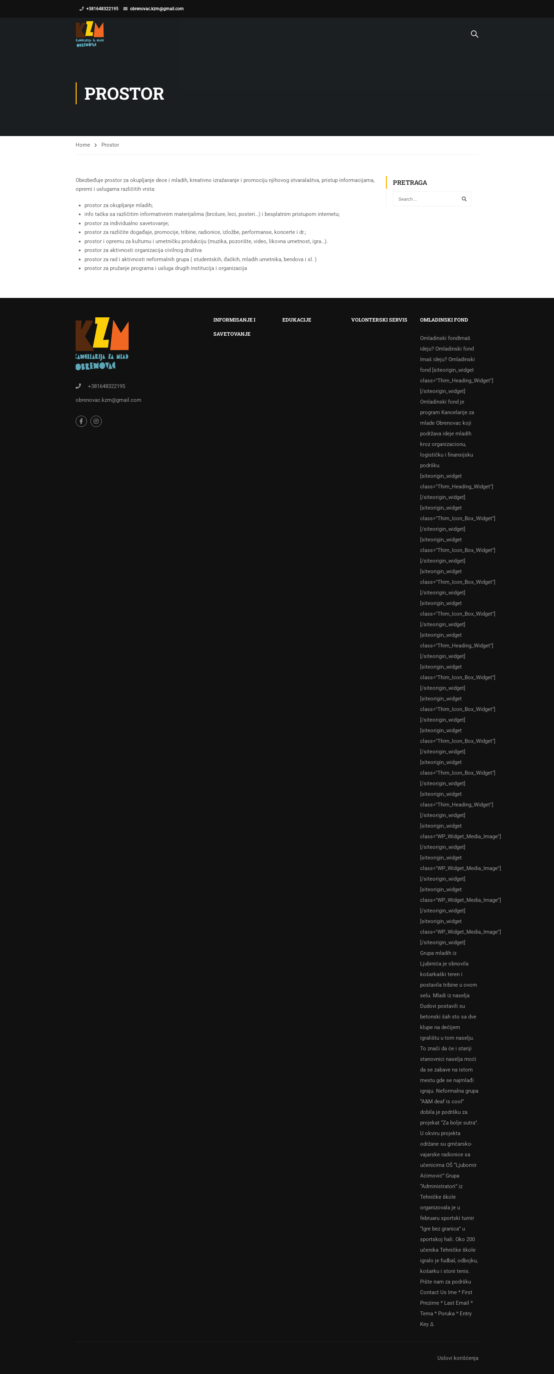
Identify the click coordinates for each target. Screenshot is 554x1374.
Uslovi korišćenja (457, 1358)
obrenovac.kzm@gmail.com (157, 8)
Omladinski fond (449, 831)
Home (83, 145)
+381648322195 (102, 8)
